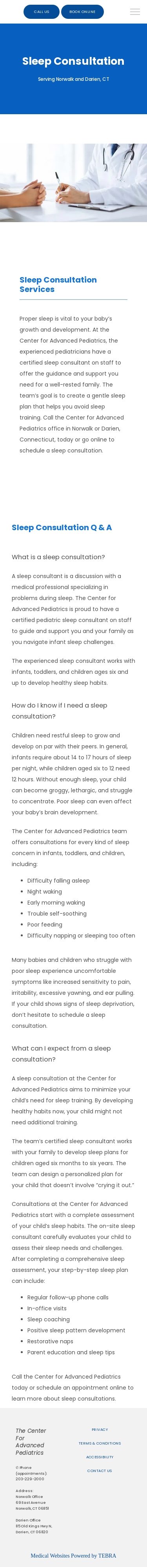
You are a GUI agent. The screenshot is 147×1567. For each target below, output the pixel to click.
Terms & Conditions (100, 1443)
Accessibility (100, 1456)
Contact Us (99, 1470)
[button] (135, 12)
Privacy (100, 1429)
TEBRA (107, 1556)
